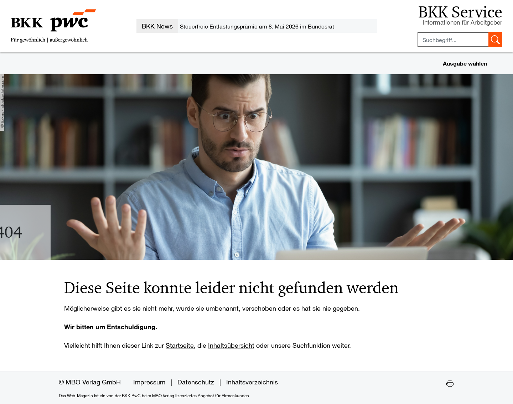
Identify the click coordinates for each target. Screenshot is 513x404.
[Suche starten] (495, 39)
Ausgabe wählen (465, 63)
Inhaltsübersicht (231, 345)
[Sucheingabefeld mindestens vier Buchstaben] (453, 39)
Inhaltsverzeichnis (252, 382)
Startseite (180, 345)
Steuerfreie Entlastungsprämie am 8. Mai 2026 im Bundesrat (257, 26)
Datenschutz (195, 382)
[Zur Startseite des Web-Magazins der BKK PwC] (53, 26)
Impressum (149, 382)
